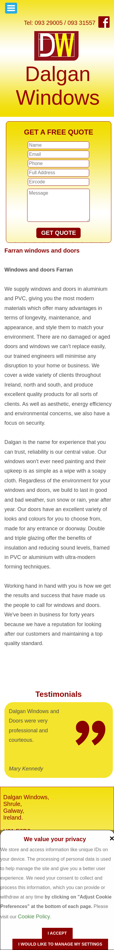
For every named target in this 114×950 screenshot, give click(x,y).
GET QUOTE (58, 233)
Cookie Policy (34, 917)
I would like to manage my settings (60, 944)
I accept (57, 933)
